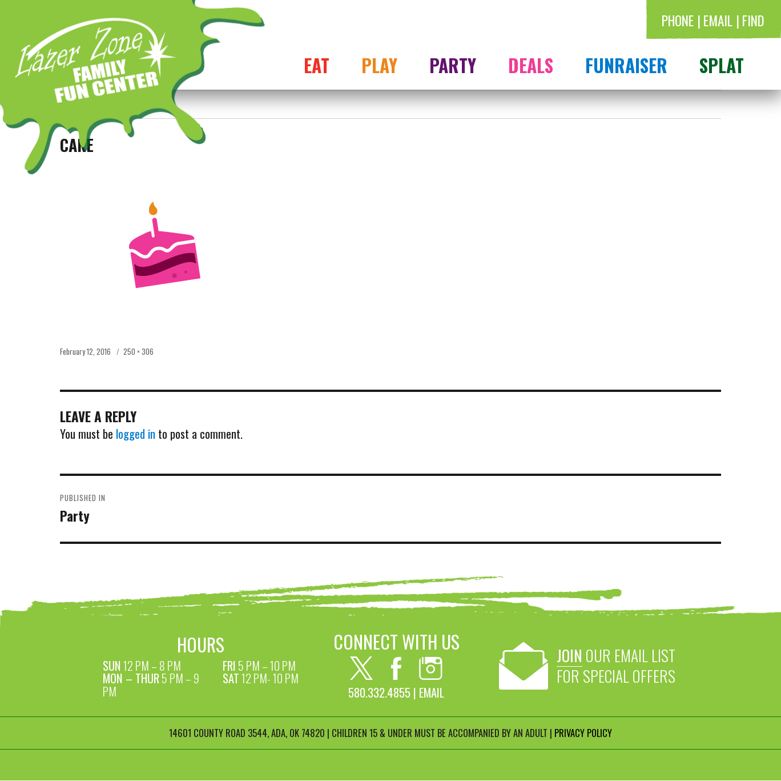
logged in (135, 433)
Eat (316, 64)
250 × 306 (138, 351)
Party (452, 64)
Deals (530, 64)
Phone (678, 20)
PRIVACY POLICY (583, 733)
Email (717, 20)
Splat (721, 64)
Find (753, 20)
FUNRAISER (626, 64)
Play (379, 64)
